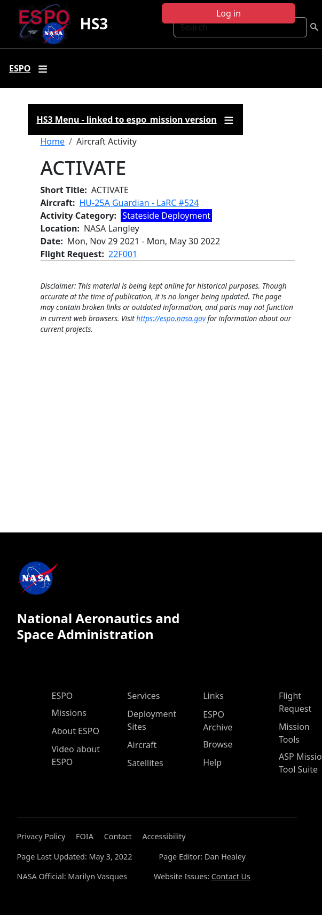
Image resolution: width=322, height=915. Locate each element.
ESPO (62, 696)
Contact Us (230, 876)
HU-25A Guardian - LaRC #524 (139, 203)
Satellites (145, 763)
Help (212, 762)
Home (53, 141)
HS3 (94, 23)
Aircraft (141, 745)
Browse (217, 744)
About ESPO (75, 731)
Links (213, 696)
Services (143, 696)
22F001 (122, 254)
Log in (228, 13)
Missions (69, 713)
